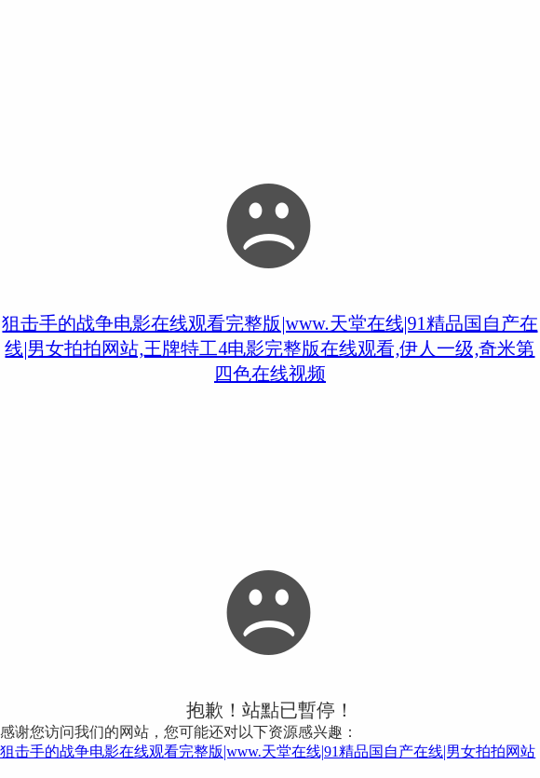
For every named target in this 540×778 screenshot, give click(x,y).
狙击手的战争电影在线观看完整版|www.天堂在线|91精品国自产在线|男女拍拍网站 (267, 751)
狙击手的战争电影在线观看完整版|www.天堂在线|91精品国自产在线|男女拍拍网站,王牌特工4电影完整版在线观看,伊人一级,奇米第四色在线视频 (269, 348)
